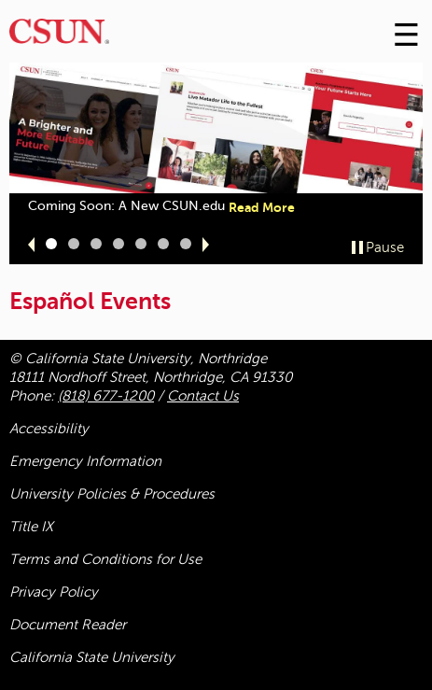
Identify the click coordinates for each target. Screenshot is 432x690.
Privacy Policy (53, 591)
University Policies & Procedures (112, 493)
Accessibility (49, 428)
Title (31, 526)
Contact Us (203, 395)
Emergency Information (85, 461)
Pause (385, 247)
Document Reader (67, 624)
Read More (262, 207)
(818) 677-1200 (106, 395)
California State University (91, 657)
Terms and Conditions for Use (105, 559)
